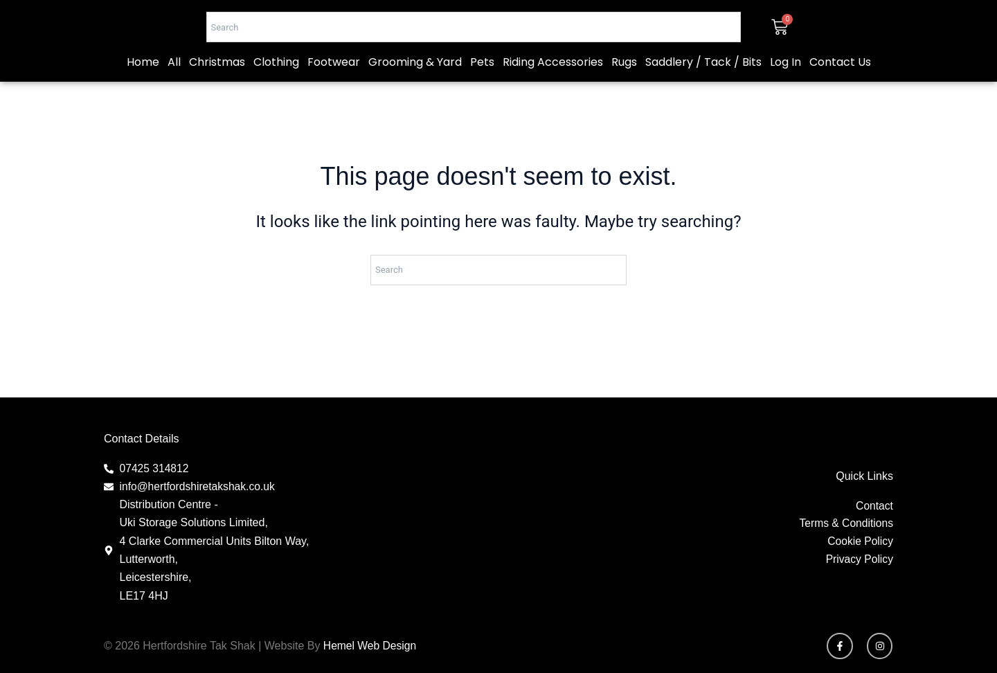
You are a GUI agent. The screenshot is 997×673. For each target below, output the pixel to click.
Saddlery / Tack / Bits (703, 97)
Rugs (624, 97)
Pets (482, 97)
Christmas (217, 97)
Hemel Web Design (371, 646)
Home (143, 97)
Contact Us (840, 97)
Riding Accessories (553, 97)
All (174, 97)
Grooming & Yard (415, 97)
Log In (785, 97)
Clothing (276, 97)
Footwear (333, 97)
